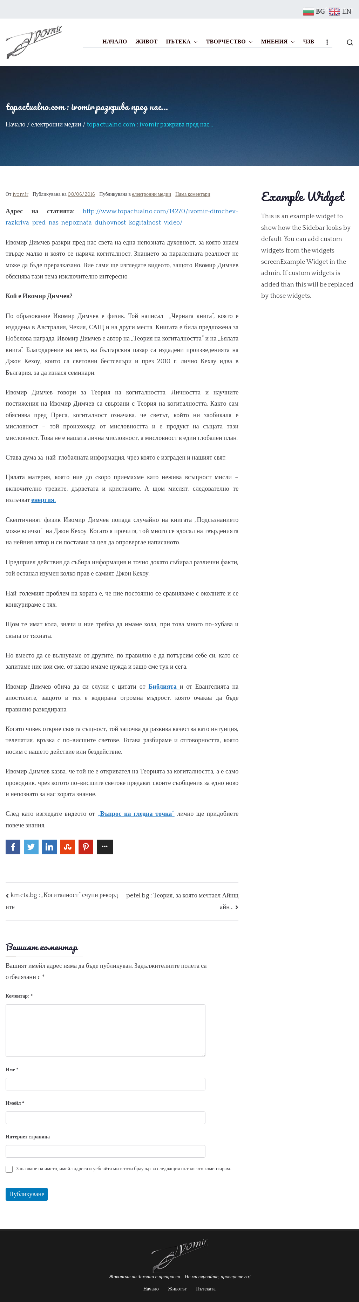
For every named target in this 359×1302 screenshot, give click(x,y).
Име (12, 1070)
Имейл (15, 1103)
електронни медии (151, 194)
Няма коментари (192, 194)
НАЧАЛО (114, 42)
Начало (151, 1289)
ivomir (20, 194)
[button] (194, 42)
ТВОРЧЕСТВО (229, 42)
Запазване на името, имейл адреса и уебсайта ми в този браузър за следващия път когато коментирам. (123, 1169)
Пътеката (206, 1289)
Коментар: (19, 996)
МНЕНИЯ (278, 42)
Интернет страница (28, 1137)
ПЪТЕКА (181, 42)
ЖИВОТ (146, 42)
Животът (177, 1289)
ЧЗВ (308, 42)
